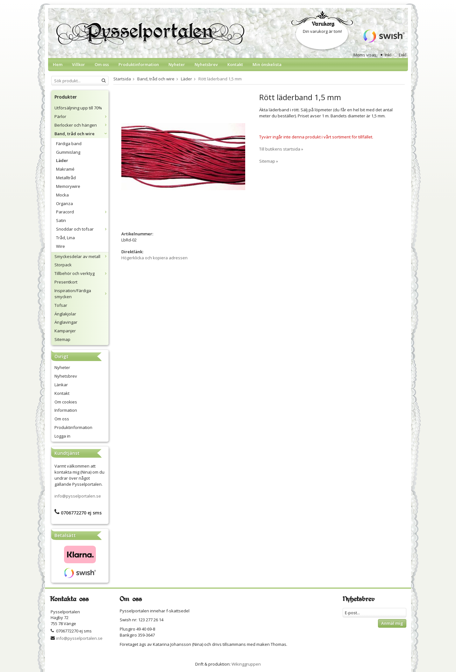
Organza (64, 203)
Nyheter (176, 64)
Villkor (78, 64)
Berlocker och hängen (81, 125)
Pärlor (81, 116)
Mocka (62, 195)
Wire (60, 246)
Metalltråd (66, 178)
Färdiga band (69, 143)
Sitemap (62, 339)
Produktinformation (138, 64)
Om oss (102, 64)
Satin (61, 220)
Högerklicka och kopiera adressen (154, 258)
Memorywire (68, 186)
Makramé (65, 169)
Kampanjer (65, 331)
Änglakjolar (65, 314)
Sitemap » (268, 161)
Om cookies (65, 402)
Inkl (388, 55)
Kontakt (235, 64)
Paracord (82, 212)
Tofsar (60, 305)
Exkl (402, 55)
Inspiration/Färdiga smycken (81, 293)
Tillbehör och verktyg (81, 273)
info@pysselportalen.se (77, 496)
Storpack (63, 265)
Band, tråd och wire (81, 134)
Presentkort (65, 282)
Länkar (61, 385)
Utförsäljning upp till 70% (78, 108)
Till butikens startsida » (281, 149)
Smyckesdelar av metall (81, 256)
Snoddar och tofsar (82, 229)
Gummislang (68, 152)
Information (65, 410)
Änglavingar (65, 322)
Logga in (62, 436)
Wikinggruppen (246, 664)
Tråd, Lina (65, 237)
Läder (62, 160)
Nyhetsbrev (206, 64)
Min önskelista (267, 64)
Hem (57, 64)
